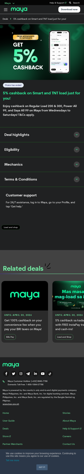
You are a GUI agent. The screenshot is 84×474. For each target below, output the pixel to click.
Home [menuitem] (6, 413)
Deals (5, 18)
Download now (69, 9)
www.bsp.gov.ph (11, 404)
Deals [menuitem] (6, 428)
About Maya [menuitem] (69, 420)
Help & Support (58, 2)
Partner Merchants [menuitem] (13, 444)
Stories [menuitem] (66, 413)
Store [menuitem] (7, 436)
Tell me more (12, 460)
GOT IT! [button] (42, 467)
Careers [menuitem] (67, 436)
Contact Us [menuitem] (69, 444)
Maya (9, 3)
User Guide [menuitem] (9, 420)
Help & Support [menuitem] (72, 428)
